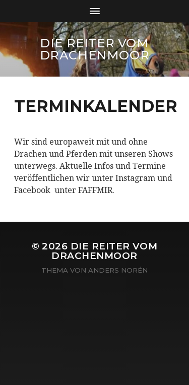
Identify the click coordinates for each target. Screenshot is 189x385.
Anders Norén (118, 270)
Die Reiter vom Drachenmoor (95, 49)
